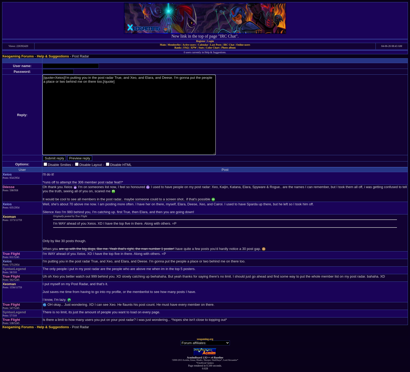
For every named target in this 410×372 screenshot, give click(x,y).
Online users (243, 44)
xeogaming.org (205, 339)
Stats (201, 47)
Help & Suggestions (53, 56)
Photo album (228, 47)
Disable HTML (121, 165)
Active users (189, 44)
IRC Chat (228, 44)
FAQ (186, 47)
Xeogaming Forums (18, 56)
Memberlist (174, 44)
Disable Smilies (59, 165)
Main (163, 44)
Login (210, 41)
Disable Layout (90, 165)
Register (201, 41)
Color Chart (212, 47)
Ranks (177, 47)
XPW (194, 47)
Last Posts (215, 44)
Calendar (203, 44)
